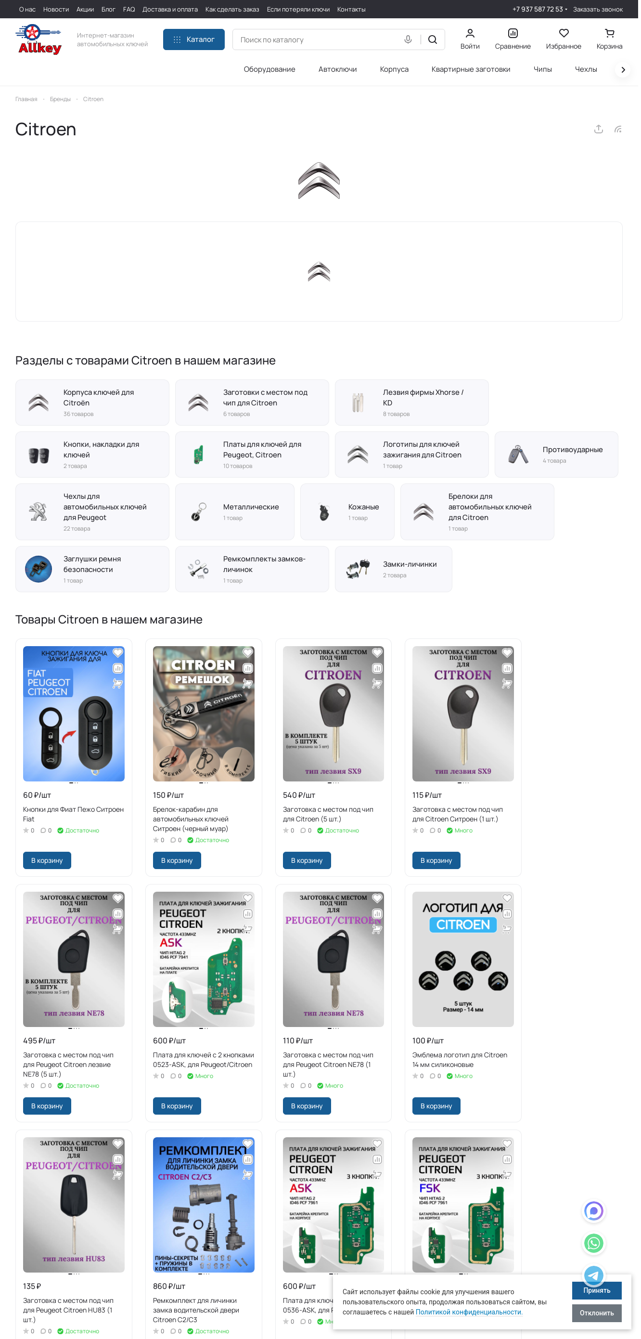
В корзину (47, 860)
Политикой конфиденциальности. (469, 1312)
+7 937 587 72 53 (538, 8)
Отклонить (597, 1313)
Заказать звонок (598, 9)
